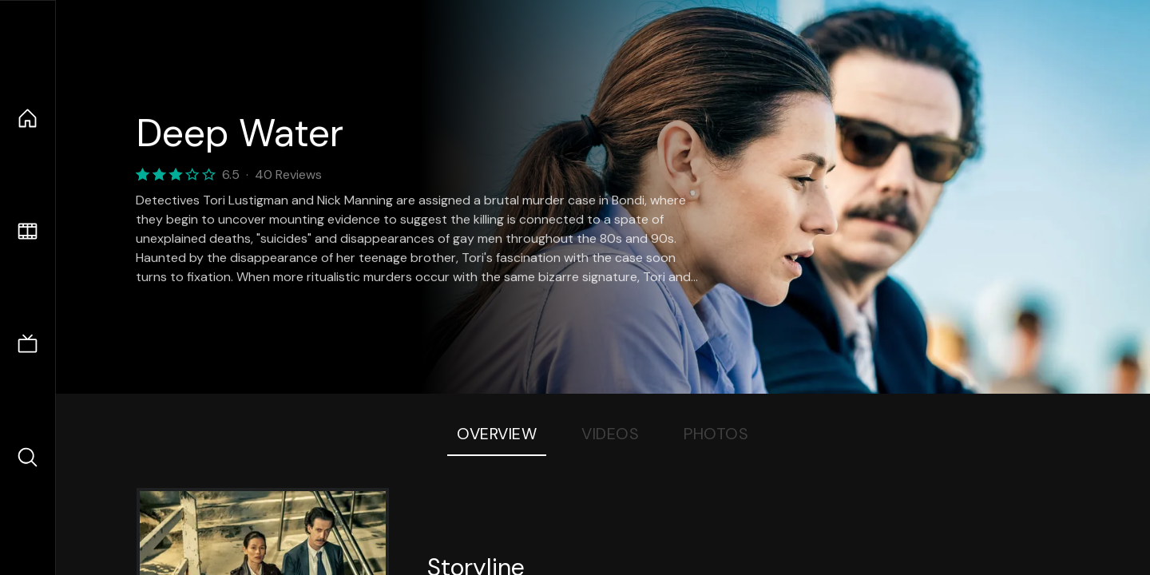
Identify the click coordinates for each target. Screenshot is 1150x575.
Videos (610, 433)
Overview (497, 433)
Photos (716, 433)
